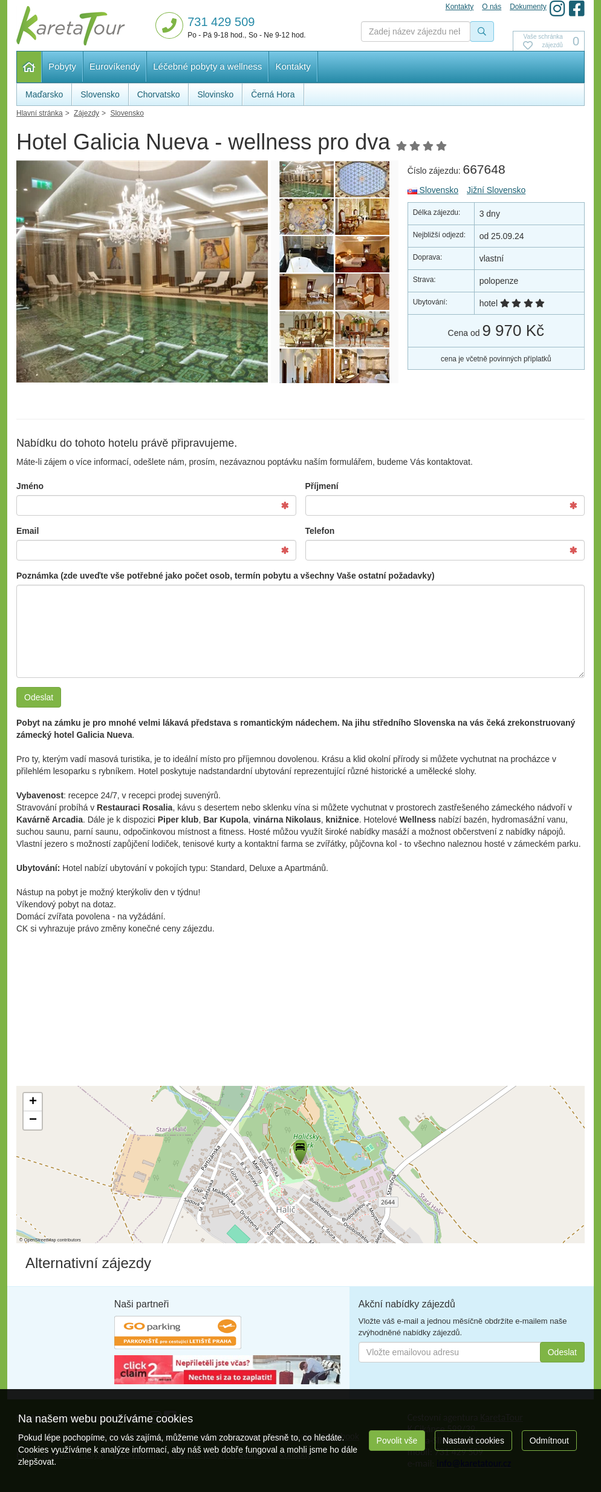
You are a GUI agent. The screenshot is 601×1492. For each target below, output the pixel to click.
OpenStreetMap (40, 1240)
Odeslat (38, 697)
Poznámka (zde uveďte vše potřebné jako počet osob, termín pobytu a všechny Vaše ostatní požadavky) (225, 575)
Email (27, 531)
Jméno (30, 486)
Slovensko (433, 190)
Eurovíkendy (114, 66)
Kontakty (292, 66)
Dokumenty (528, 6)
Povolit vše (397, 1440)
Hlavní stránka (29, 66)
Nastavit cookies (473, 1440)
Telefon (320, 531)
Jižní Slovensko (496, 190)
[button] (299, 1150)
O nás (491, 6)
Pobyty (62, 66)
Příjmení (322, 486)
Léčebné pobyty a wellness (207, 66)
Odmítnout (549, 1440)
